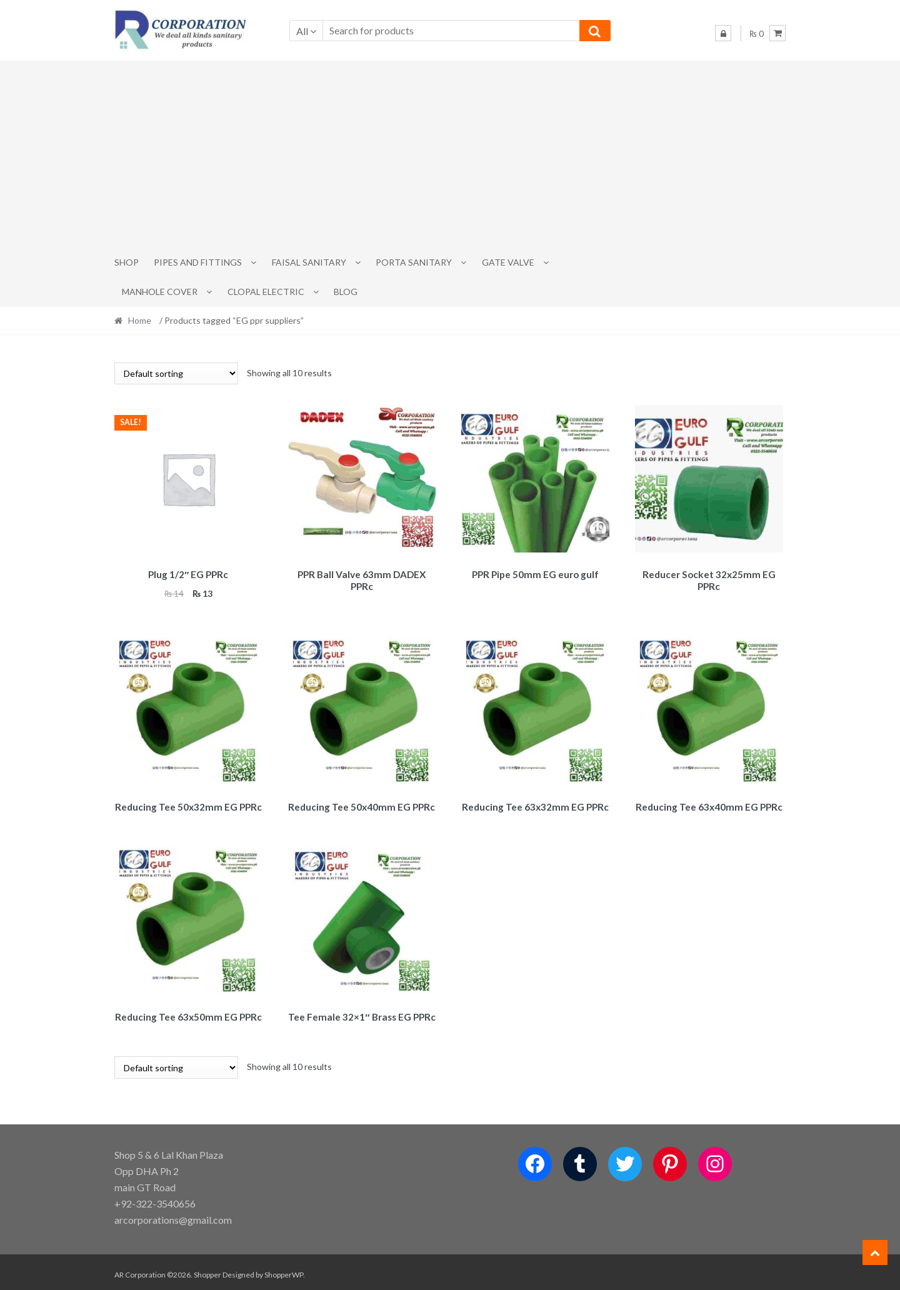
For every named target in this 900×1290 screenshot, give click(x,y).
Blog (346, 291)
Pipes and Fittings (198, 262)
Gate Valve (508, 262)
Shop (126, 262)
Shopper (207, 1269)
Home (139, 320)
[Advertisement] (450, 154)
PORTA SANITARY (414, 262)
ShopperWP (283, 1269)
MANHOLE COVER (160, 291)
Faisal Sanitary (309, 262)
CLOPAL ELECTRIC (266, 291)
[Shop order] (176, 373)
